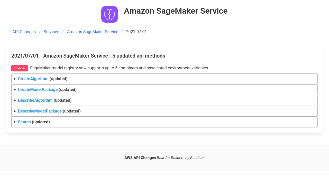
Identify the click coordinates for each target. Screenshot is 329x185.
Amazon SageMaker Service (92, 31)
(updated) (43, 78)
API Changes (24, 31)
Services (51, 31)
